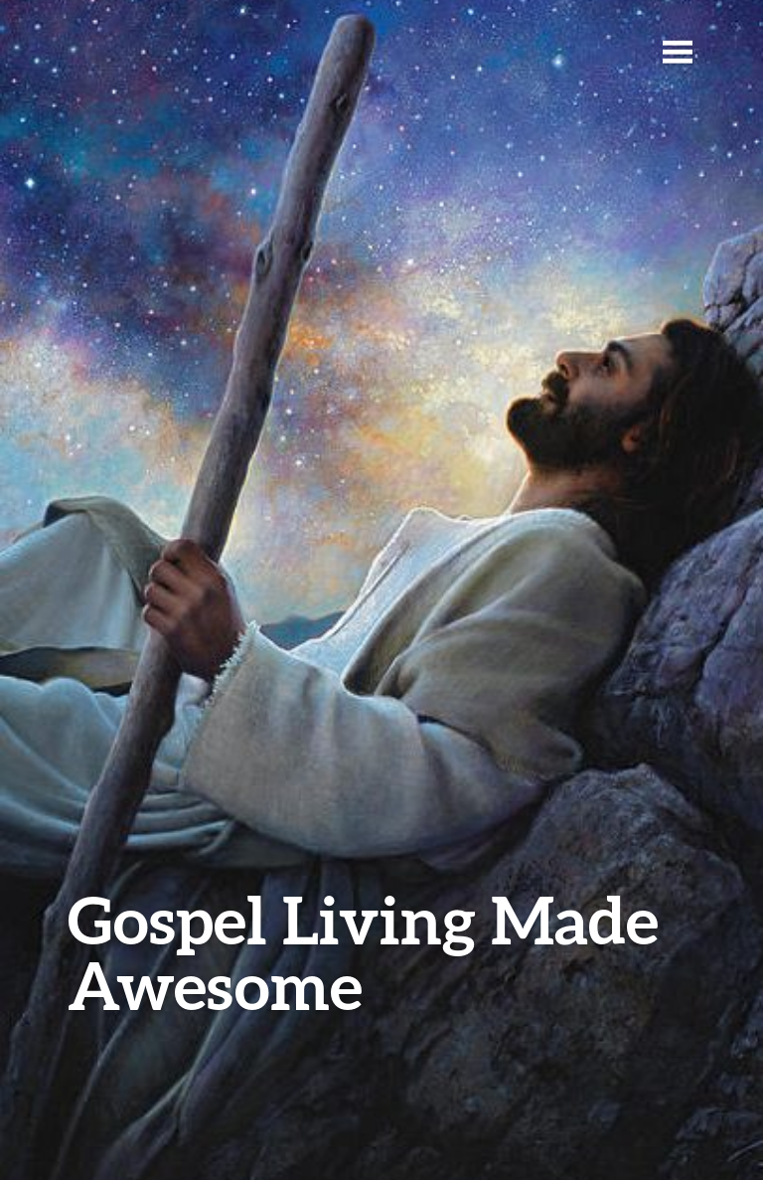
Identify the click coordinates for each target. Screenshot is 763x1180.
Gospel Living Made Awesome (363, 952)
